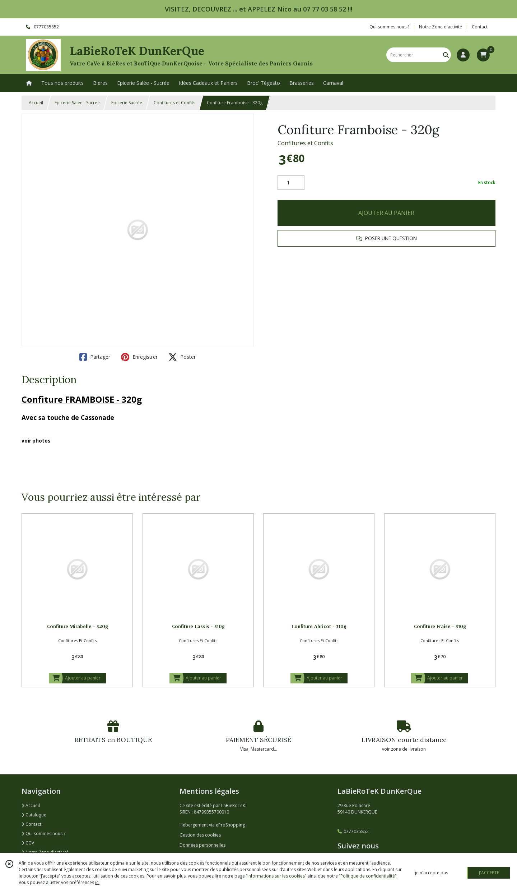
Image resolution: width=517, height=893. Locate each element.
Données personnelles (202, 845)
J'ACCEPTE (489, 873)
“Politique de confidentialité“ (367, 876)
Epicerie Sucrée (126, 103)
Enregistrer (139, 357)
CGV (28, 843)
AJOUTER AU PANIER (386, 213)
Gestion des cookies (200, 835)
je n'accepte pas (431, 873)
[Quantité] (291, 182)
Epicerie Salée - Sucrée (77, 103)
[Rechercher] (446, 55)
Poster (182, 357)
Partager (94, 357)
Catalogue (34, 815)
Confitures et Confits (174, 103)
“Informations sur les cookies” (276, 876)
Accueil (36, 103)
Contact (480, 27)
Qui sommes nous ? (43, 833)
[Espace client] (463, 55)
